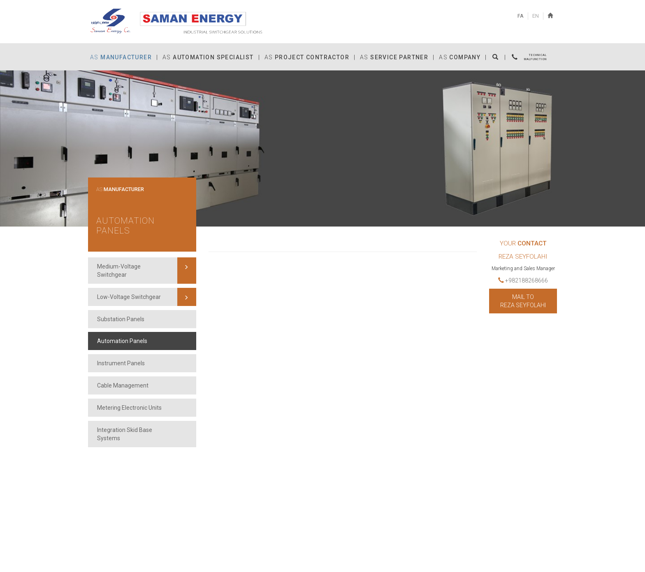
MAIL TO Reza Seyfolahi (523, 301)
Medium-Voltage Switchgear (119, 270)
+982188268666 (523, 280)
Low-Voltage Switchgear (129, 297)
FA (520, 16)
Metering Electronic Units (129, 407)
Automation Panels (125, 226)
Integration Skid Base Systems (124, 434)
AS (120, 189)
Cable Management (122, 385)
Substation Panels (120, 319)
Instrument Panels (121, 363)
